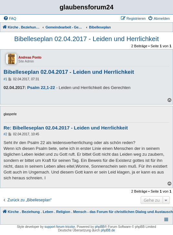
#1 (5, 79)
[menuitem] (9, 18)
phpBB (99, 227)
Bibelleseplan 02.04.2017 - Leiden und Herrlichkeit (86, 38)
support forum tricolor (60, 227)
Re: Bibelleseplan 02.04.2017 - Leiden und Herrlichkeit (66, 127)
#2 (5, 134)
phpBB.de (108, 230)
